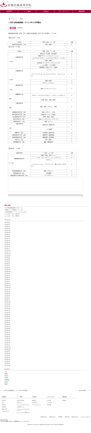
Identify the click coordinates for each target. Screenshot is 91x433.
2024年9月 (7, 257)
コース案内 (19, 396)
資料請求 (67, 416)
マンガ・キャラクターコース (23, 404)
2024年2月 (7, 265)
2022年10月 (8, 287)
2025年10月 (8, 232)
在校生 (6, 377)
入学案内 (34, 396)
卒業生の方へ (52, 416)
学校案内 (4, 396)
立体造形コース (20, 406)
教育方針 (4, 404)
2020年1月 (7, 322)
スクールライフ (51, 396)
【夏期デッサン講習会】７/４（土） (14, 209)
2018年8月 (7, 353)
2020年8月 (7, 316)
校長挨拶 (4, 400)
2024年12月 (8, 250)
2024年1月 (7, 267)
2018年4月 (7, 357)
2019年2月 (7, 342)
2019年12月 (8, 324)
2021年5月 (7, 304)
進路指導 (64, 396)
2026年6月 (7, 222)
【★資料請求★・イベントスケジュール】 (16, 212)
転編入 (6, 384)
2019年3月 (7, 340)
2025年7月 (7, 238)
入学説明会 (34, 402)
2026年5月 (7, 224)
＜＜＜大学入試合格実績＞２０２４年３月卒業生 (14, 390)
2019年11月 (8, 326)
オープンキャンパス (36, 404)
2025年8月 (7, 236)
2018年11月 (8, 347)
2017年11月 (8, 365)
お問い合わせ (75, 416)
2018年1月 (7, 363)
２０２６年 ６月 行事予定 (12, 214)
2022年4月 (7, 296)
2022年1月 (7, 300)
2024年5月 (7, 261)
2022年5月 (7, 293)
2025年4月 (7, 244)
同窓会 (6, 375)
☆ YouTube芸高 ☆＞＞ (83, 390)
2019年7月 (7, 332)
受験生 (6, 373)
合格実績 (64, 400)
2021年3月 (7, 308)
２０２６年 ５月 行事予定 (12, 216)
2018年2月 (7, 361)
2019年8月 (7, 330)
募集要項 (34, 400)
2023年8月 (7, 273)
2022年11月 (8, 285)
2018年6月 (7, 355)
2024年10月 (8, 255)
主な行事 (49, 400)
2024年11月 (8, 253)
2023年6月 (7, 277)
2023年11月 (8, 269)
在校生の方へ (43, 416)
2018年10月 (8, 349)
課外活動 (49, 404)
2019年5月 (7, 336)
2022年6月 (7, 291)
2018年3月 (7, 359)
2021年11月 (8, 302)
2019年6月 (7, 334)
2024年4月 (7, 263)
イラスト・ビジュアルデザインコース (23, 409)
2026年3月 (7, 228)
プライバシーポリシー (85, 416)
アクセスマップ (5, 411)
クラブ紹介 (49, 402)
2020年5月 (7, 318)
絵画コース (19, 402)
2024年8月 (7, 259)
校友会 (6, 382)
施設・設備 (4, 409)
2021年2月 (7, 310)
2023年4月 (7, 279)
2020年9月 (7, 314)
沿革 (3, 402)
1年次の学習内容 (20, 400)
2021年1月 (7, 312)
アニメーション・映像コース (23, 412)
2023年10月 (8, 271)
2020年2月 (7, 320)
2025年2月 (7, 246)
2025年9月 (7, 234)
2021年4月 (7, 306)
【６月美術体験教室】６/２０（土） (14, 207)
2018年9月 (7, 351)
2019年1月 (7, 345)
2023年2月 (7, 281)
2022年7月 (7, 289)
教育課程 (4, 406)
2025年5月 (7, 242)
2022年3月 (7, 298)
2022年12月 (8, 283)
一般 (6, 371)
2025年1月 (7, 248)
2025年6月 (7, 240)
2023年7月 (7, 275)
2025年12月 (8, 230)
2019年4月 (7, 338)
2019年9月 (7, 328)
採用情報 (7, 379)
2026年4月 (7, 226)
